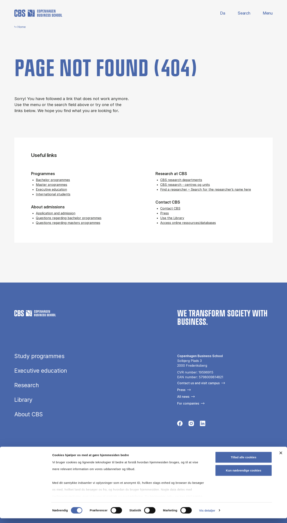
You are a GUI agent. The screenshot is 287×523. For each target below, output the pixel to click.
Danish (219, 13)
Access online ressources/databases (188, 223)
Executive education (51, 189)
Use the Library (172, 218)
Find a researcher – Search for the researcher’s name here (205, 189)
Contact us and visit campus (198, 383)
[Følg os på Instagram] (191, 424)
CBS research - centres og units (185, 185)
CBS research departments (181, 180)
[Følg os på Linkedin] (202, 424)
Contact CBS (170, 208)
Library (23, 400)
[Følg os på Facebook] (180, 424)
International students (53, 194)
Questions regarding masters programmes (68, 223)
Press (164, 213)
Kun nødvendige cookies (243, 475)
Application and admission (55, 213)
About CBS (28, 414)
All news (183, 397)
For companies (188, 403)
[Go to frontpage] (38, 13)
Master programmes (51, 185)
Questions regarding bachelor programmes (68, 218)
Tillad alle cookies (243, 462)
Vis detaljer (207, 515)
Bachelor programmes (53, 180)
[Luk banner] (280, 457)
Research (26, 385)
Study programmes (39, 356)
